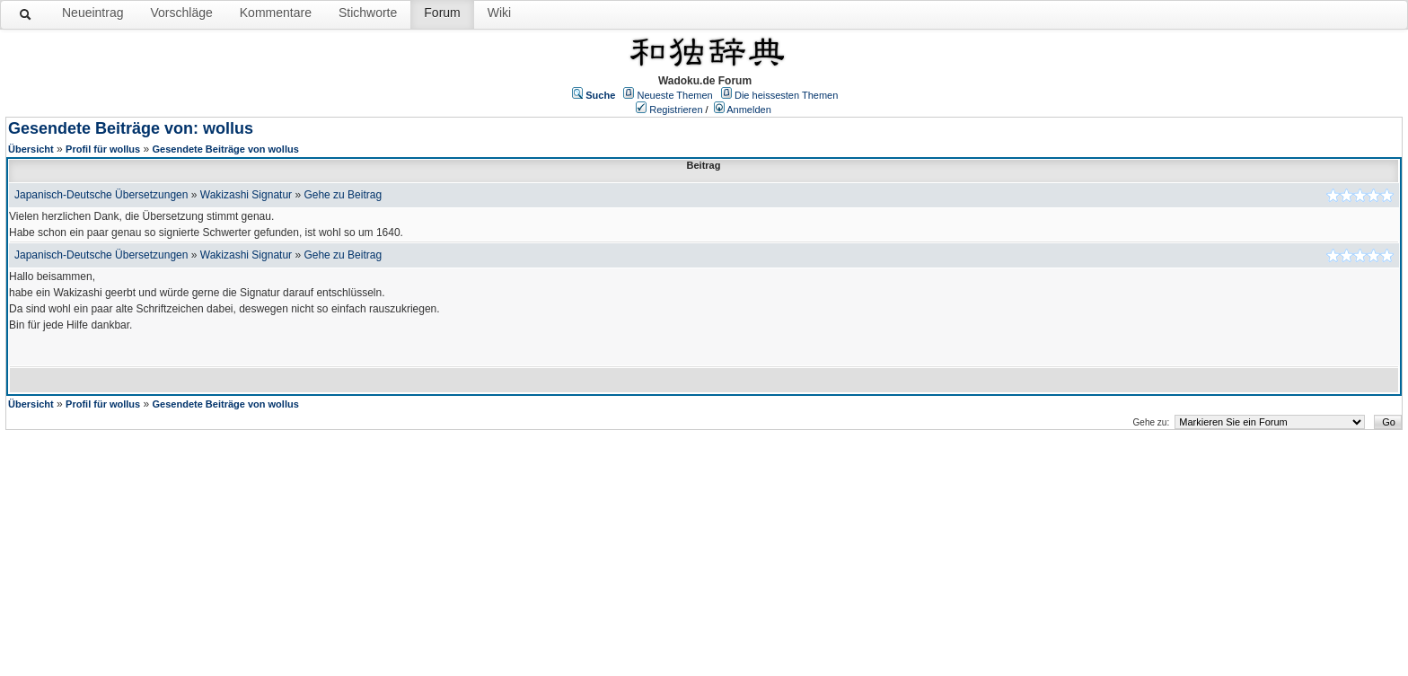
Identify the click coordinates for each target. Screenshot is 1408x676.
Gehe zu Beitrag (343, 195)
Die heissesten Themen (786, 95)
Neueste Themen (675, 95)
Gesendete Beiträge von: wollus (130, 128)
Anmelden (748, 109)
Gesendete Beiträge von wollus (226, 149)
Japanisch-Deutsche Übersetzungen (101, 195)
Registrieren (675, 109)
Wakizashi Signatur (246, 195)
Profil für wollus (103, 149)
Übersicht (31, 149)
